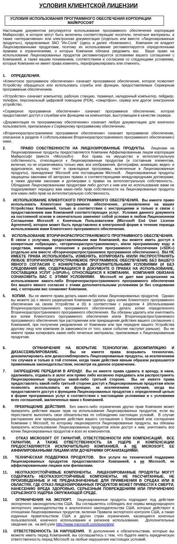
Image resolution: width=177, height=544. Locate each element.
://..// (85, 524)
